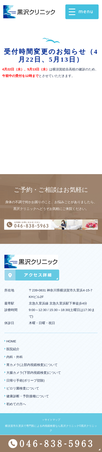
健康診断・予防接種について (27, 396)
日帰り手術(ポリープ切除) (25, 380)
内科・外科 (14, 357)
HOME (11, 341)
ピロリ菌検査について (22, 388)
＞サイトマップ (51, 419)
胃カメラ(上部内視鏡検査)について (32, 365)
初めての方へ (16, 404)
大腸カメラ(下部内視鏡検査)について (33, 372)
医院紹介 (12, 349)
